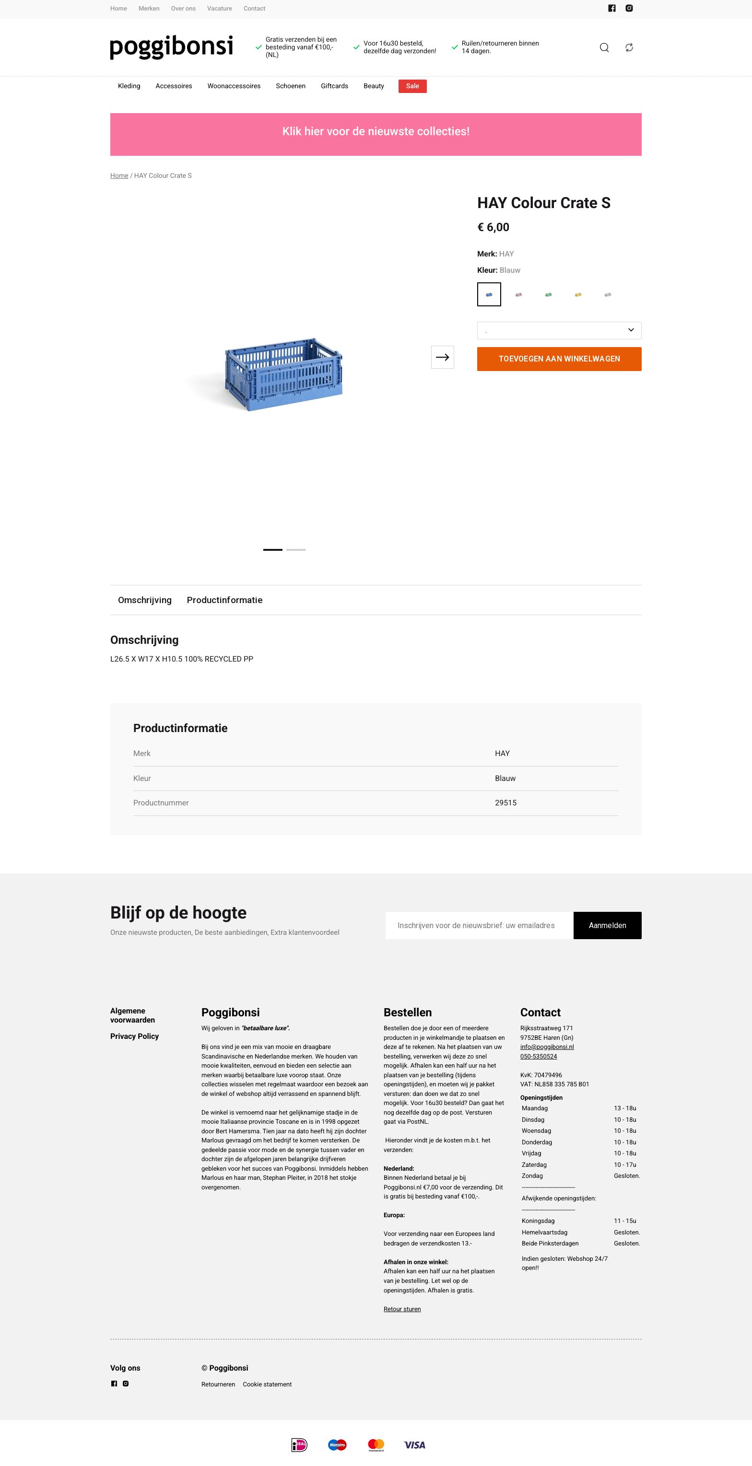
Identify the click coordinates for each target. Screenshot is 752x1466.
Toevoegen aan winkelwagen (560, 358)
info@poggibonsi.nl (547, 1047)
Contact (255, 8)
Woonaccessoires (234, 86)
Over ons (183, 8)
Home (118, 8)
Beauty (374, 86)
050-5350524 (538, 1056)
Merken (149, 8)
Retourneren (218, 1384)
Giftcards (334, 86)
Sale (412, 86)
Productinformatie (225, 599)
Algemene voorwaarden (132, 1015)
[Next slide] (442, 357)
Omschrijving (145, 599)
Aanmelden (607, 925)
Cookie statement (267, 1384)
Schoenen (291, 86)
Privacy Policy (134, 1036)
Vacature (219, 8)
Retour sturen (402, 1309)
